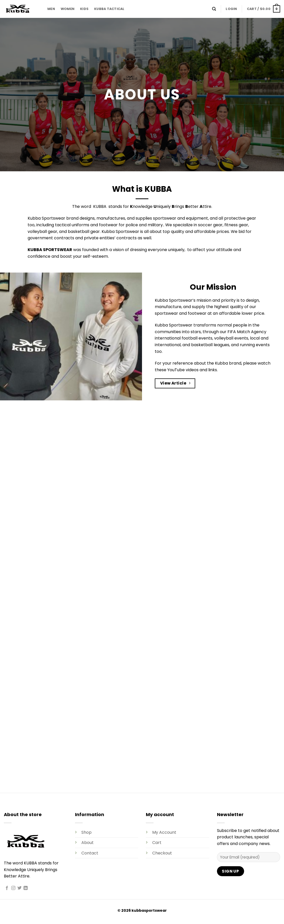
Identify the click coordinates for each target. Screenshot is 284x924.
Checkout (162, 853)
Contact (89, 853)
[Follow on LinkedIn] (26, 888)
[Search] (214, 9)
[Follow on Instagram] (13, 888)
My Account (164, 832)
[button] (231, 9)
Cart (156, 843)
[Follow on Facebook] (7, 888)
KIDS (84, 9)
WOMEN (67, 9)
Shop (86, 832)
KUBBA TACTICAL (109, 9)
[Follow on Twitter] (19, 888)
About (87, 843)
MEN (51, 9)
